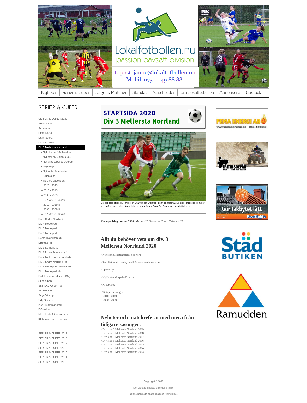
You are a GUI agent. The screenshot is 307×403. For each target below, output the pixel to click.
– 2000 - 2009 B (50, 209)
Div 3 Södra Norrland (50, 219)
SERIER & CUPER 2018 (52, 338)
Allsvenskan (45, 123)
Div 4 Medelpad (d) (49, 271)
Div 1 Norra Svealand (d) (52, 252)
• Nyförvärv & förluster (54, 171)
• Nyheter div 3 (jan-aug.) (56, 156)
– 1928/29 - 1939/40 (53, 199)
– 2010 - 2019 (109, 296)
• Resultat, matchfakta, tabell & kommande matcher (130, 262)
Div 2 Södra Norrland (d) (52, 262)
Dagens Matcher (111, 92)
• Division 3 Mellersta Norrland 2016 (122, 340)
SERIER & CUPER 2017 (52, 343)
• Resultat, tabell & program (57, 161)
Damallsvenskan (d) (50, 238)
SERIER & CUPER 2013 (52, 362)
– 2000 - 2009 (109, 300)
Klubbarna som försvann (52, 319)
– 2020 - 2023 (49, 185)
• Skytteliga (107, 270)
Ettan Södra (45, 137)
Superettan (44, 128)
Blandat (139, 92)
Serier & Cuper (76, 92)
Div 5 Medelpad (47, 228)
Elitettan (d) (45, 242)
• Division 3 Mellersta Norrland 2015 (122, 344)
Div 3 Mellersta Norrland (52, 147)
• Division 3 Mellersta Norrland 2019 (122, 329)
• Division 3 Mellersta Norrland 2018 (122, 333)
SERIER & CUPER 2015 (52, 352)
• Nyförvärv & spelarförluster (118, 277)
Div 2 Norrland (46, 142)
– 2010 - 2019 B (50, 204)
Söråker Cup (45, 290)
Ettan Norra (45, 132)
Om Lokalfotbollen (197, 92)
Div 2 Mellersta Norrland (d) (54, 257)
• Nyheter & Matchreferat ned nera (121, 254)
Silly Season (45, 300)
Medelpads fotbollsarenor (53, 314)
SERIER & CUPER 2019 (52, 333)
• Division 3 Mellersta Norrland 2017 (122, 336)
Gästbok (253, 92)
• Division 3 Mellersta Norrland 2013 (122, 352)
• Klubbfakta (108, 284)
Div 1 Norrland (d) (48, 247)
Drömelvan (44, 309)
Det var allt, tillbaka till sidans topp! (153, 387)
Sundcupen (45, 280)
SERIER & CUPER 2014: (53, 357)
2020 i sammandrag (50, 304)
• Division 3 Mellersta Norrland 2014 (122, 348)
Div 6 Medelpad (47, 233)
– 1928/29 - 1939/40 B (54, 214)
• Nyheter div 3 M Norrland (56, 152)
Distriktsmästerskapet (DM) (54, 276)
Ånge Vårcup (46, 295)
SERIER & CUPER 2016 (52, 347)
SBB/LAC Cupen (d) (50, 285)
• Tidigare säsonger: (112, 292)
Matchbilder (164, 92)
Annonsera (229, 92)
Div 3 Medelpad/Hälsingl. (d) (54, 266)
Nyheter (49, 92)
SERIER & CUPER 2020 (52, 118)
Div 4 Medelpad (47, 223)
